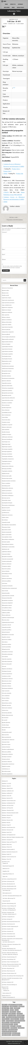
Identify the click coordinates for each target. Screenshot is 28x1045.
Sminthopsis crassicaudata (8, 546)
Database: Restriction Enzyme (9, 851)
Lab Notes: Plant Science (7, 970)
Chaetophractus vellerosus (8, 739)
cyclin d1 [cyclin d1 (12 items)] (19, 1013)
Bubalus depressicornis (7, 715)
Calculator (5, 946)
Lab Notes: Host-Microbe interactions (11, 950)
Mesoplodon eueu (6, 373)
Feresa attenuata (6, 405)
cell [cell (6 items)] (18, 1012)
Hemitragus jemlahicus (7, 688)
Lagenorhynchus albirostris (8, 397)
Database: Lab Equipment (8, 834)
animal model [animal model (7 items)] (5, 1008)
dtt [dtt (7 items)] (3, 1017)
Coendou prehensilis (6, 561)
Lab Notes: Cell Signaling (8, 910)
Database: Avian (5, 795)
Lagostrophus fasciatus (7, 346)
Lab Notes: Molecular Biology (8, 952)
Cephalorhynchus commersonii (9, 588)
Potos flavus (4, 642)
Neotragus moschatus (7, 454)
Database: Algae (5, 786)
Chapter (4, 863)
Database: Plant (5, 844)
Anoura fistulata (5, 571)
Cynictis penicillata (6, 646)
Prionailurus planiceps (7, 654)
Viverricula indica (6, 419)
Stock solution (6, 993)
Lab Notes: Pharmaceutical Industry (10, 964)
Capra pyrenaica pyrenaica (8, 302)
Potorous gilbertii (6, 334)
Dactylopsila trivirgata (7, 502)
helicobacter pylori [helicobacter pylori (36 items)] (20, 1020)
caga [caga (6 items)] (16, 1010)
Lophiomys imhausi (6, 551)
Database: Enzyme (6, 820)
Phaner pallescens (6, 615)
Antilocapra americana (7, 437)
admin (6, 23)
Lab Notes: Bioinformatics (8, 886)
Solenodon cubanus (6, 685)
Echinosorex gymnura (7, 493)
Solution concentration (8, 997)
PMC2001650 (18, 194)
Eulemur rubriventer (7, 427)
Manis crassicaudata (6, 534)
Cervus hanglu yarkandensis (8, 336)
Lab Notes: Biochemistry (7, 883)
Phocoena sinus (5, 620)
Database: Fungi (5, 825)
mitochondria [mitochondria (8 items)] (5, 1026)
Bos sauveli (4, 720)
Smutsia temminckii (6, 532)
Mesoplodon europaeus (7, 600)
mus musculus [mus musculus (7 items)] (5, 1028)
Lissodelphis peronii (6, 412)
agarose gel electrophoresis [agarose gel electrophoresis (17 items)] (15, 1004)
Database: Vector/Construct (8, 856)
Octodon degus (5, 725)
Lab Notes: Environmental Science (10, 921)
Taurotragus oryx (6, 441)
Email (3, 254)
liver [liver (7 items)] (15, 1024)
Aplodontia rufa (5, 549)
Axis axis (4, 666)
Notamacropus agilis (6, 476)
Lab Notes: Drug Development (10, 966)
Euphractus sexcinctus (7, 515)
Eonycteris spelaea (6, 568)
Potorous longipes (6, 344)
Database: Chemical (6, 810)
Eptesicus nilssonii (6, 380)
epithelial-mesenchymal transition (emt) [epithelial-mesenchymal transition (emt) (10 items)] (15, 1017)
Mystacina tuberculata (7, 385)
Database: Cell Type (6, 807)
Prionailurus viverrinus (7, 651)
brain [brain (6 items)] (12, 1010)
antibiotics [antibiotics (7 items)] (17, 1008)
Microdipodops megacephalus (9, 524)
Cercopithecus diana (6, 607)
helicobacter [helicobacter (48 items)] (9, 1020)
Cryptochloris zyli (6, 363)
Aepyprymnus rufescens (7, 466)
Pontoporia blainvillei (7, 598)
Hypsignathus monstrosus (8, 764)
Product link (19, 173)
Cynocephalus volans (7, 537)
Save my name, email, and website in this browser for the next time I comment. (12, 267)
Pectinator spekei (6, 541)
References (5, 868)
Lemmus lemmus (6, 747)
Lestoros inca (5, 710)
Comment (4, 232)
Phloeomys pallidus (6, 751)
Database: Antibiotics (7, 790)
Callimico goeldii (6, 612)
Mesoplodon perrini (6, 395)
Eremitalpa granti (6, 485)
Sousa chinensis (5, 410)
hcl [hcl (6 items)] (3, 1020)
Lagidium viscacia (6, 510)
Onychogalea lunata (6, 356)
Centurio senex (5, 576)
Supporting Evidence (7, 873)
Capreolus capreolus (6, 659)
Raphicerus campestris (7, 307)
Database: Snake (5, 854)
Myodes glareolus (6, 722)
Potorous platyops (6, 329)
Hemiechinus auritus (7, 703)
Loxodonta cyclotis (6, 676)
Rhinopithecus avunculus (8, 634)
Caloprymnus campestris (8, 331)
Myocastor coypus (6, 744)
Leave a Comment (21, 23)
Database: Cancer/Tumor (7, 800)
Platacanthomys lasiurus (7, 544)
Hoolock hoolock (6, 632)
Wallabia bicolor (5, 473)
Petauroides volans (6, 500)
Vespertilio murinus (6, 383)
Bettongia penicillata (6, 468)
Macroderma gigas (6, 771)
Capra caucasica (5, 690)
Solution (5, 990)
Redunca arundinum (6, 319)
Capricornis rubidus (6, 324)
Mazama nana (5, 292)
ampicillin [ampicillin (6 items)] (21, 1006)
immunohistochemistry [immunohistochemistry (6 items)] (7, 1024)
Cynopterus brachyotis (7, 585)
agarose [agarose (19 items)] (4, 1004)
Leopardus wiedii (6, 522)
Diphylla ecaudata (6, 766)
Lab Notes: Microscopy (8, 898)
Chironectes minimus (7, 707)
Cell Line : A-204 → (14, 217)
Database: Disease (6, 815)
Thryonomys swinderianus (8, 505)
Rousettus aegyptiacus (7, 773)
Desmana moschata (6, 683)
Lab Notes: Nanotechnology (8, 957)
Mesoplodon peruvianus (7, 393)
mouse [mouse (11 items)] (19, 1026)
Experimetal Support (7, 866)
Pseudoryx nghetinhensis (8, 749)
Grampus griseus (6, 759)
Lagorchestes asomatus (7, 351)
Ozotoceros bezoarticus (7, 288)
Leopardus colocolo (6, 624)
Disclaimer (6, 7)
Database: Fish (5, 822)
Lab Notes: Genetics (6, 928)
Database (4, 781)
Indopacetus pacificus (7, 390)
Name (3, 249)
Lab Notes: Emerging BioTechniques (11, 895)
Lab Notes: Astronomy (7, 881)
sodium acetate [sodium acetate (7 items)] (16, 1033)
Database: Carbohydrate (7, 803)
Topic (4, 876)
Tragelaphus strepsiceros (8, 458)
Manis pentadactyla (6, 737)
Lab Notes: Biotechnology (8, 903)
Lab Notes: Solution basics (9, 914)
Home (6, 4)
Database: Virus (5, 859)
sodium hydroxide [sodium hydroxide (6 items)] (6, 1035)
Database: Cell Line (14, 19)
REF (14, 87)
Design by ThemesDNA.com (14, 1043)
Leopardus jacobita (6, 627)
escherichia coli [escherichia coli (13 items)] (15, 1019)
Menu (4, 1)
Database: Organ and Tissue (8, 842)
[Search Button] (14, 14)
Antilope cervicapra (6, 434)
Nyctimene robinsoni (7, 761)
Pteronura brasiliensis (7, 439)
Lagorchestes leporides (7, 327)
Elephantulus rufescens (7, 488)
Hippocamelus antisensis (8, 339)
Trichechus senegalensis (7, 388)
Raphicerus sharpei (6, 310)
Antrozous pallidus (6, 581)
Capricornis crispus (6, 297)
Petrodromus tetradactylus (8, 378)
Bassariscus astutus (6, 644)
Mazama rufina (5, 290)
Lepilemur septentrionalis (8, 617)
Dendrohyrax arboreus (7, 678)
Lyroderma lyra (5, 512)
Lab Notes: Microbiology (7, 948)
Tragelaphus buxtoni (6, 461)
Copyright (20, 4)
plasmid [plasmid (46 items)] (4, 1029)
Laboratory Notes (14, 11)
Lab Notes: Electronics (8, 942)
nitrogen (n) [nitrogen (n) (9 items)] (14, 1028)
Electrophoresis (6, 893)
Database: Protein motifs (7, 849)
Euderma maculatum (7, 578)
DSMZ (5, 173)
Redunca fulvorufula (6, 322)
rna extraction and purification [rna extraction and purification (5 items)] (9, 1031)
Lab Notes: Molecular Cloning (9, 954)
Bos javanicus (5, 717)
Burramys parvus (6, 498)
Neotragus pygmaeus (7, 451)
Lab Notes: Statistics (6, 982)
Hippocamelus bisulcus (7, 341)
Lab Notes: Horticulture (7, 933)
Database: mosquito (6, 839)
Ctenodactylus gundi (6, 732)
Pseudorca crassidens (7, 402)
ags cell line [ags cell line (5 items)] (5, 1006)
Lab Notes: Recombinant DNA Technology (11, 975)
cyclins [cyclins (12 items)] (4, 1015)
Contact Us (12, 4)
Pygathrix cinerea (6, 637)
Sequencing (5, 900)
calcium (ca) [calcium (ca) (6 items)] (5, 1012)
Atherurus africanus (6, 563)
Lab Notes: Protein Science (8, 973)
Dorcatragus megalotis (7, 449)
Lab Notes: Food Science (7, 924)
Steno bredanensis (6, 415)
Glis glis (4, 729)
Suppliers (5, 871)
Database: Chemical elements (9, 812)
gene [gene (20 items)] (22, 1019)
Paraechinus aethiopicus (7, 495)
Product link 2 (7, 171)
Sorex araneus (5, 700)
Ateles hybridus (5, 429)
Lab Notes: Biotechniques (8, 888)
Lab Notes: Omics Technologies (9, 961)
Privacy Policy (20, 7)
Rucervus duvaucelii (6, 664)
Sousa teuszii (5, 590)
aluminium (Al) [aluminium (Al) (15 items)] (13, 1006)
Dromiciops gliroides (7, 712)
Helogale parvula (6, 649)
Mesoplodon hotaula (6, 371)
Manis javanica (5, 734)
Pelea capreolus (5, 314)
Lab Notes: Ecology (6, 919)
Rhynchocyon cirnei (6, 681)
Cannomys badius (6, 554)
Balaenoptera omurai (7, 605)
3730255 (5, 192)
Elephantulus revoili (6, 361)
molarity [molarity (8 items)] (13, 1026)
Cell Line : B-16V (14, 21)
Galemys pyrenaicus (6, 490)
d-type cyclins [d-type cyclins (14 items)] (12, 1015)
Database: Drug (5, 817)
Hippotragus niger (6, 444)
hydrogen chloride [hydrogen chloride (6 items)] (15, 1022)
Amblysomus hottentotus (8, 368)
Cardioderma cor (6, 768)
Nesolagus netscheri (6, 756)
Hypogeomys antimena (7, 754)
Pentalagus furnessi (6, 671)
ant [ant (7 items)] (11, 1008)
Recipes (4, 988)
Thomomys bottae (6, 527)
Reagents (4, 987)
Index (13, 7)
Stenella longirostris (6, 407)
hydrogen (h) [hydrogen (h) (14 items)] (5, 1022)
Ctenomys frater (5, 742)
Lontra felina (5, 417)
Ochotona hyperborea (7, 673)
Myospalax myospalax (7, 556)
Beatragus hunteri (6, 463)
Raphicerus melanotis (7, 312)
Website (4, 259)
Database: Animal (6, 788)
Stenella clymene (6, 432)
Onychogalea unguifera (7, 354)
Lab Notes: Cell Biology (7, 908)
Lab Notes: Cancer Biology (8, 905)
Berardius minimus (6, 375)
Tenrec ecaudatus (6, 483)
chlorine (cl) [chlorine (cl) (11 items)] (12, 1013)
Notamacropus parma (7, 478)
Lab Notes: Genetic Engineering (9, 926)
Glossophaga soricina (7, 573)
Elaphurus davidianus (7, 668)
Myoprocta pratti (6, 507)
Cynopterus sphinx (6, 566)
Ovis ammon (5, 656)
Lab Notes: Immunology (7, 936)
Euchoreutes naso (6, 727)
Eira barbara (5, 519)
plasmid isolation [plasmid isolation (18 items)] (13, 1029)
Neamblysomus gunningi (8, 366)
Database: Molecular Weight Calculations (11, 837)
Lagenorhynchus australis (8, 595)
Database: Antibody (6, 793)
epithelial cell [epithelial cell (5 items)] (5, 1019)
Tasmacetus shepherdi (7, 602)
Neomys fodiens (5, 698)
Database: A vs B (5, 783)
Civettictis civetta (6, 422)
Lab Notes (4, 861)
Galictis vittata (5, 517)
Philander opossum (6, 705)
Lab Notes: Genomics (7, 931)
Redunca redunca (6, 317)
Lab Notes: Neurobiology (7, 959)
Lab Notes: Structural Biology (8, 984)
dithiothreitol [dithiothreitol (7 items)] (20, 1015)
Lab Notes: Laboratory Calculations (10, 944)
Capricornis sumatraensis (8, 300)
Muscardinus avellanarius (8, 539)
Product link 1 (16, 169)
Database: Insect (5, 832)
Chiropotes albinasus (7, 610)
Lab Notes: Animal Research (8, 879)
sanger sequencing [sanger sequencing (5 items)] (6, 1033)
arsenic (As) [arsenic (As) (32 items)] (5, 1010)
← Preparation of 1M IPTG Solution (14, 219)
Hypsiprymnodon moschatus (9, 480)
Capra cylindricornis (6, 305)
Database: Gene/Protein (7, 827)
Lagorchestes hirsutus (7, 349)
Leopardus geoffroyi (6, 629)
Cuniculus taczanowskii (7, 559)
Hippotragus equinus (7, 446)
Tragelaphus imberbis (7, 471)
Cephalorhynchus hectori (8, 622)
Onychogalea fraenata (7, 358)
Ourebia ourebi (5, 295)
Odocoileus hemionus (7, 661)
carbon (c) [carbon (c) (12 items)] (13, 1012)
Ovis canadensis (5, 695)
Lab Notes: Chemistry (7, 912)
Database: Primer (6, 847)
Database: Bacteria (6, 798)
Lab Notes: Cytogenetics (7, 916)
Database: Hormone (6, 829)
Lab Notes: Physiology (7, 968)
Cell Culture (5, 890)
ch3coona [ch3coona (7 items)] (4, 1013)
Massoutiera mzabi (6, 529)
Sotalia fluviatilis (6, 593)
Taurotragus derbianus (7, 456)
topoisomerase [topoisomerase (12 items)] (16, 1035)
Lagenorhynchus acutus (7, 400)
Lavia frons (4, 583)
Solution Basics (5, 995)
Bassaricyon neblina (6, 639)
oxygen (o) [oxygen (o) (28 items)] (21, 1028)
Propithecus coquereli (7, 424)
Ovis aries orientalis (6, 693)
